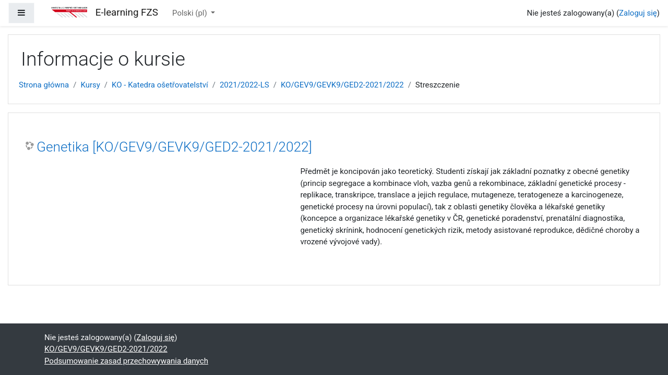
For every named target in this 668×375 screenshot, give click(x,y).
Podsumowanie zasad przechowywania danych (126, 361)
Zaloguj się (638, 13)
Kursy (90, 85)
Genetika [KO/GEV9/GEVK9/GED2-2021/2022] (174, 147)
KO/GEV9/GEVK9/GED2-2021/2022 (342, 85)
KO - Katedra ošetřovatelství (160, 85)
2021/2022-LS (244, 85)
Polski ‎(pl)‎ (190, 13)
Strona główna (44, 85)
